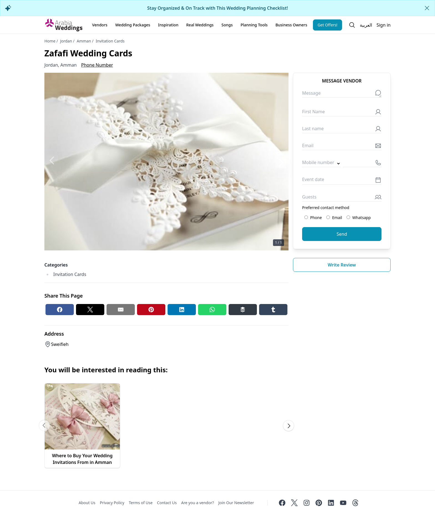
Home (49, 41)
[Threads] (355, 502)
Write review (342, 265)
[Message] (341, 94)
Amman (84, 41)
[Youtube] (343, 502)
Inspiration (168, 24)
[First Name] (341, 112)
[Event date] (341, 181)
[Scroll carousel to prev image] (44, 425)
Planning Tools (254, 24)
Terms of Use (141, 502)
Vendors (99, 24)
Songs (227, 24)
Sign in (383, 25)
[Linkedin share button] (182, 309)
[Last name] (341, 129)
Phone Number (97, 65)
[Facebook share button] (59, 309)
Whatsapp (359, 217)
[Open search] (352, 25)
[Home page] (63, 25)
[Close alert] (427, 8)
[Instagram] (306, 502)
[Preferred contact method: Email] (328, 217)
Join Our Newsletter (236, 502)
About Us (87, 502)
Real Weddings (200, 24)
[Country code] (321, 163)
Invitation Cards (110, 41)
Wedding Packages (132, 24)
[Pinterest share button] (151, 309)
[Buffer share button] (243, 309)
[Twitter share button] (90, 309)
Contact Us (167, 502)
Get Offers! (328, 24)
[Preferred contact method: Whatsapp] (348, 217)
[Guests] (341, 198)
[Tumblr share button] (273, 309)
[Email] (341, 146)
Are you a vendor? (197, 502)
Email (334, 217)
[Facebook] (282, 502)
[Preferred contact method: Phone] (306, 217)
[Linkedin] (331, 502)
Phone (313, 217)
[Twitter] (294, 502)
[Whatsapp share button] (212, 309)
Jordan (66, 41)
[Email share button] (121, 309)
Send (342, 234)
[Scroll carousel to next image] (288, 425)
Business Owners (291, 24)
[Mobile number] (362, 163)
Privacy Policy (112, 502)
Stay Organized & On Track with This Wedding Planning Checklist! (217, 8)
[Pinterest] (318, 502)
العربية (366, 25)
